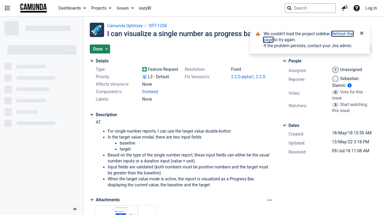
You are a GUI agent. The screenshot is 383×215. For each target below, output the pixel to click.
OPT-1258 (158, 25)
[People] (284, 61)
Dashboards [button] (70, 8)
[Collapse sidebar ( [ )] (74, 209)
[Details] (92, 61)
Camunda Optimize (125, 25)
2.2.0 (260, 76)
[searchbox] (310, 8)
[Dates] (284, 125)
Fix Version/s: (197, 76)
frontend (150, 91)
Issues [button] (123, 8)
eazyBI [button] (145, 8)
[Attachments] (92, 200)
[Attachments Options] (269, 200)
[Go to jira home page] (33, 8)
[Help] (356, 8)
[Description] (92, 115)
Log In (371, 8)
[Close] (362, 34)
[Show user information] (349, 85)
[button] (7, 8)
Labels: (102, 99)
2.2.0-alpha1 (242, 76)
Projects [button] (99, 8)
